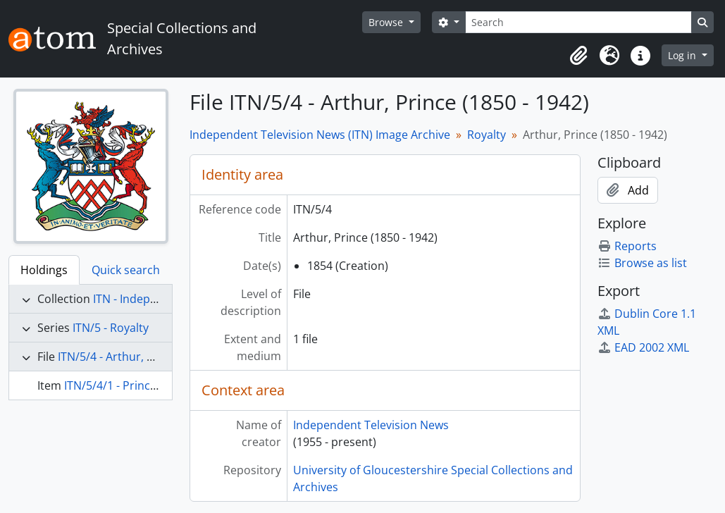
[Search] (578, 22)
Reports (627, 246)
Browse (387, 22)
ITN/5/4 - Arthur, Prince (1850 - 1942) (154, 356)
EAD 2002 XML (643, 347)
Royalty (486, 134)
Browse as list (642, 263)
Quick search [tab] (126, 270)
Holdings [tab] (44, 270)
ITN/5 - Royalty (111, 327)
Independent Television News (371, 425)
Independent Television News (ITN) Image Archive (320, 134)
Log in (683, 55)
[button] (578, 55)
